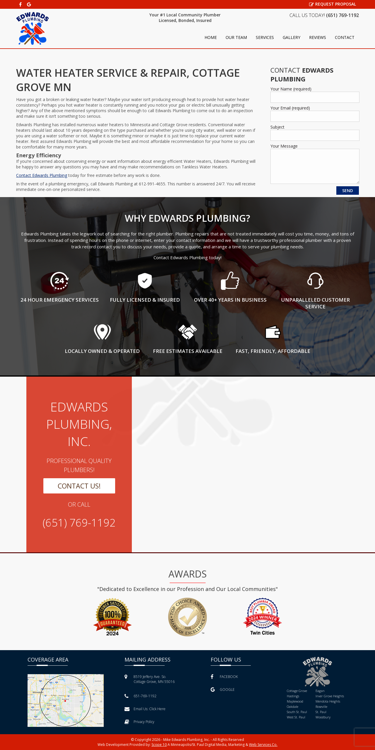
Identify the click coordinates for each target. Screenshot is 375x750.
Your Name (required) (290, 89)
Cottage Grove (297, 691)
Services (265, 37)
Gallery (291, 37)
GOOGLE (223, 689)
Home (210, 37)
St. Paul (321, 712)
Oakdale (292, 706)
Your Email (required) (290, 108)
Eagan (320, 691)
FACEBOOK (224, 676)
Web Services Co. (263, 744)
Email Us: (145, 708)
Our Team (236, 37)
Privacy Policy (139, 721)
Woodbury (323, 717)
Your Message (284, 146)
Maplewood (295, 701)
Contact (344, 37)
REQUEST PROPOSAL (332, 4)
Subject (277, 127)
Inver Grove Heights (330, 696)
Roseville (321, 706)
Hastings (293, 696)
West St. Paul (296, 717)
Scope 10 (159, 744)
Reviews (317, 37)
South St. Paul (297, 712)
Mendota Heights (328, 701)
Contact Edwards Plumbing (41, 175)
